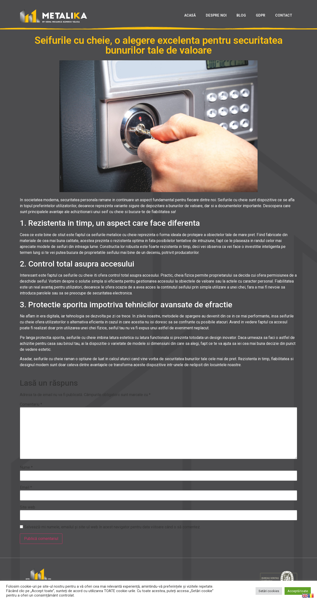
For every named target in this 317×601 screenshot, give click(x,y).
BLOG (241, 15)
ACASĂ (190, 15)
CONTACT (283, 15)
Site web (27, 507)
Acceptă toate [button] (298, 591)
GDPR (260, 15)
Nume (26, 467)
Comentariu (31, 404)
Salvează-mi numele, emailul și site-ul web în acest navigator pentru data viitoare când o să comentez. (112, 527)
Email (26, 488)
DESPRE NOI (216, 15)
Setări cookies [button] (269, 591)
